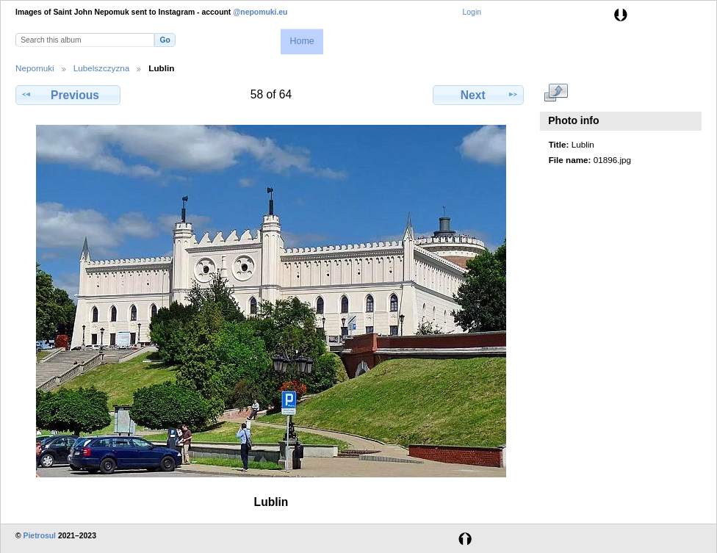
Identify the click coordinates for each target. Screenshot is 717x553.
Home (301, 41)
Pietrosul (40, 536)
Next (479, 94)
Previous (68, 94)
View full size (556, 93)
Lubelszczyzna (101, 68)
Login (472, 12)
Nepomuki (34, 68)
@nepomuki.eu (260, 12)
